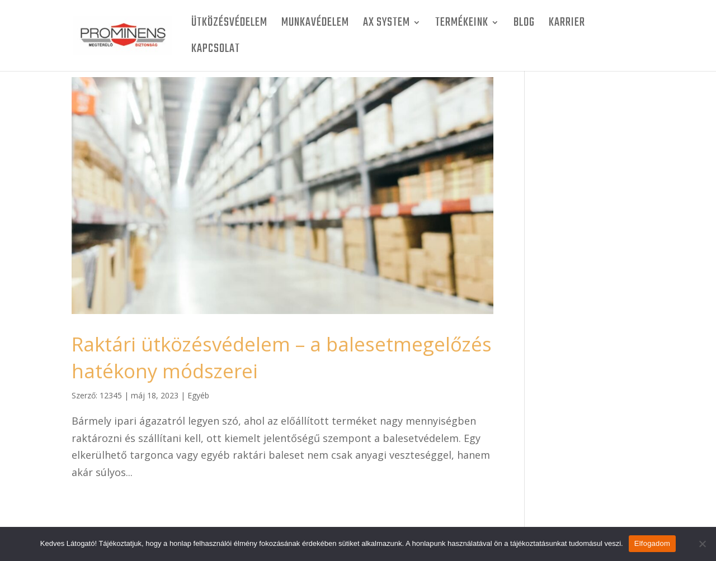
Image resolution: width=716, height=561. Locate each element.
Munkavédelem (315, 25)
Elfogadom (652, 543)
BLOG (524, 25)
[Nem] (702, 543)
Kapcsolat (215, 51)
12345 (111, 395)
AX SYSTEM (386, 25)
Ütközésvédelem (229, 25)
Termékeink (461, 25)
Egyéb (198, 395)
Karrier (567, 25)
